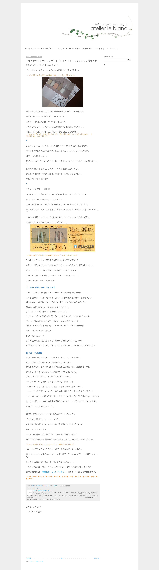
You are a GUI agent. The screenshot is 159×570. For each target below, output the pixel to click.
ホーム (63, 558)
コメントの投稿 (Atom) (36, 561)
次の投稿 (28, 558)
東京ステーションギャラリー (54, 472)
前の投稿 (96, 558)
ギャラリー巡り (35, 488)
